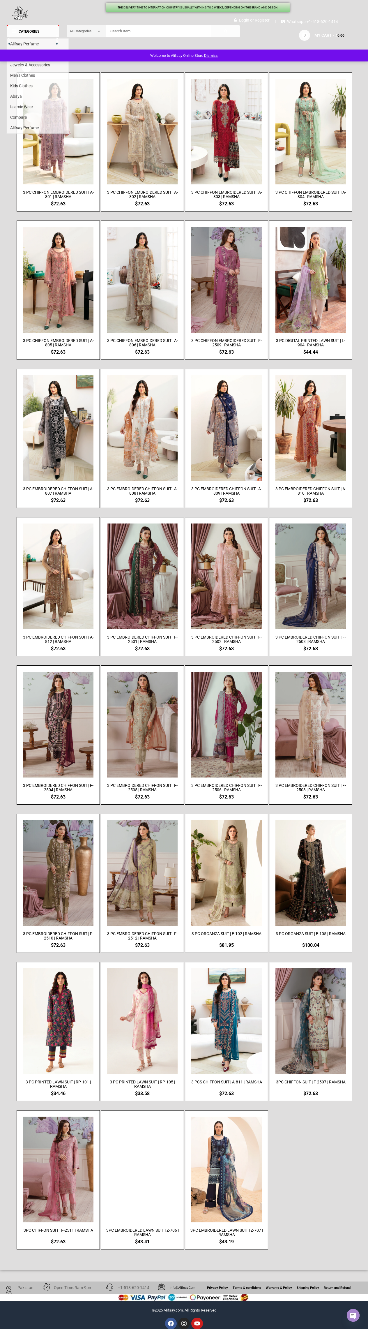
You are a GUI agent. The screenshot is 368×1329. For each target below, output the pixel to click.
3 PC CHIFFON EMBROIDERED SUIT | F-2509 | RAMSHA (226, 343)
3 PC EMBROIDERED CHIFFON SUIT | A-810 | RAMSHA (310, 491)
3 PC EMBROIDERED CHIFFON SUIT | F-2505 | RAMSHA (142, 787)
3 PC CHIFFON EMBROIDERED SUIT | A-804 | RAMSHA (310, 194)
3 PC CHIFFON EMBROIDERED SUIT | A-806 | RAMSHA (142, 343)
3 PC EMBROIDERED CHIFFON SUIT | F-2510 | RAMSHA (58, 936)
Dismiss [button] (211, 55)
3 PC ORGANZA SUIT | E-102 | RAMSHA (226, 934)
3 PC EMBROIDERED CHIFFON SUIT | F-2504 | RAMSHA (58, 787)
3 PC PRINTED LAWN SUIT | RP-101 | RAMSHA (58, 1084)
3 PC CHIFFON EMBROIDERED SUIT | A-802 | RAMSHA (142, 194)
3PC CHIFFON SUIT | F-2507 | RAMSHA (311, 1082)
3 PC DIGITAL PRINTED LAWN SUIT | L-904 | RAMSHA (310, 343)
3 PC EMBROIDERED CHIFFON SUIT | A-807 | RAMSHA (58, 491)
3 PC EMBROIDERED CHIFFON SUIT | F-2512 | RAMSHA (142, 936)
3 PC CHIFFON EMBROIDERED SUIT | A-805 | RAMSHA (58, 343)
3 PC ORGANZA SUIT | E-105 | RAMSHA (311, 934)
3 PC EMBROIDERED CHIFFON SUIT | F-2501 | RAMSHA (142, 639)
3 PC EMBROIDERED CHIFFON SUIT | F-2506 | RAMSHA (226, 787)
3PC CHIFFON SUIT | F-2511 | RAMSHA (58, 1230)
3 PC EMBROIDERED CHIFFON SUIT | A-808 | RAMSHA (142, 491)
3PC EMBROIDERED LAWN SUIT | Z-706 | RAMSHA (142, 1232)
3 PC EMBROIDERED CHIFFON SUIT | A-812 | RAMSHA (58, 639)
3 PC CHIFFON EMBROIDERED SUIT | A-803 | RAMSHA (226, 194)
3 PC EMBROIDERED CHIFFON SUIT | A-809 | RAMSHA (226, 491)
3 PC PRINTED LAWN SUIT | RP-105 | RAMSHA (142, 1084)
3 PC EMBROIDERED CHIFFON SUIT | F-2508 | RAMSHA (310, 787)
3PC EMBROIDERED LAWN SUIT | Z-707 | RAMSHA (226, 1232)
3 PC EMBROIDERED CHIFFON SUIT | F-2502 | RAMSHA (226, 639)
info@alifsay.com (182, 1288)
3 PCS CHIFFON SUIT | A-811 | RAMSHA (226, 1082)
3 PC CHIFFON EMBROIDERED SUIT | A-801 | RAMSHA (58, 194)
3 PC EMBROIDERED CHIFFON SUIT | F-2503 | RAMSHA (310, 639)
